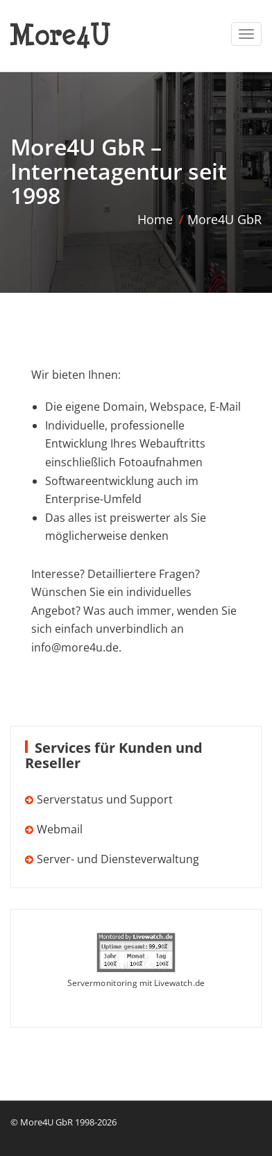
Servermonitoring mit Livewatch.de (136, 983)
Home (155, 219)
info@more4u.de (75, 647)
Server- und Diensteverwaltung (118, 859)
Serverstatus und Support (105, 799)
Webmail (60, 829)
